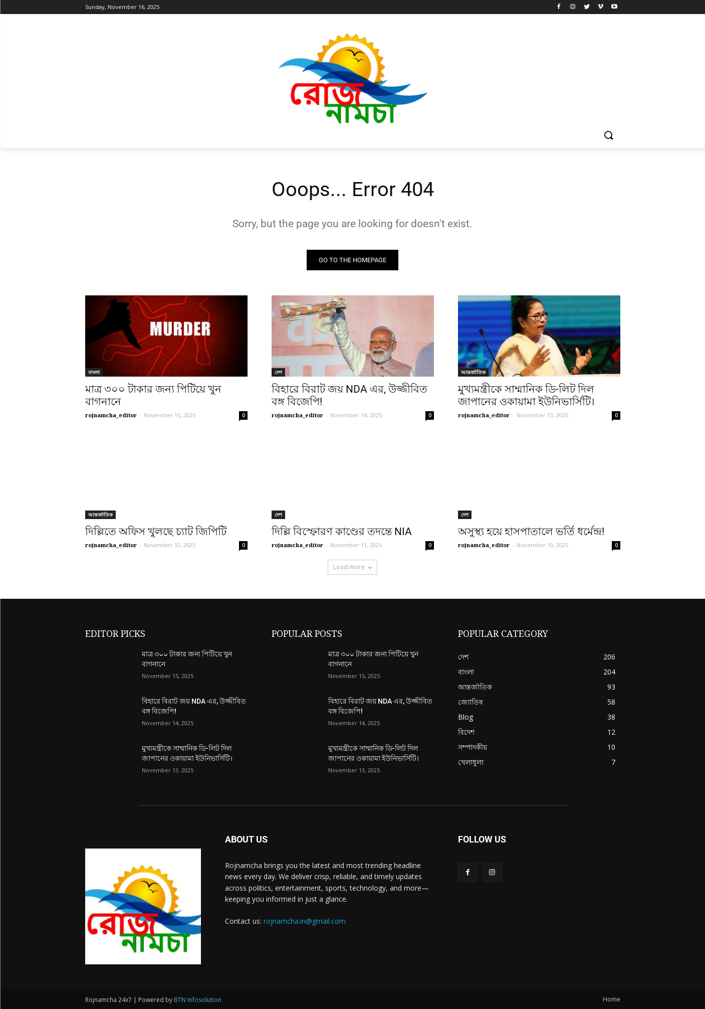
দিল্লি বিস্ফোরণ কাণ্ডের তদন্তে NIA (342, 532)
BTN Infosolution (197, 999)
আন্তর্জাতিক (473, 372)
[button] (608, 136)
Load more (352, 567)
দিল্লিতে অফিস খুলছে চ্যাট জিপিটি (155, 532)
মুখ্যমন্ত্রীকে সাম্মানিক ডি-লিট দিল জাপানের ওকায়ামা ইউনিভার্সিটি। (526, 395)
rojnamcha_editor (111, 415)
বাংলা (94, 372)
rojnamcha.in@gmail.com (305, 921)
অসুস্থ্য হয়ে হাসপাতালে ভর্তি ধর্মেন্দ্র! (531, 532)
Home (611, 999)
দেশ (278, 372)
